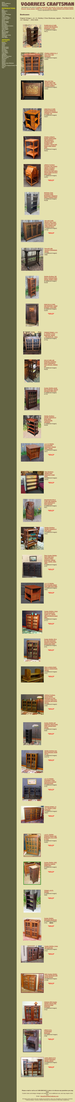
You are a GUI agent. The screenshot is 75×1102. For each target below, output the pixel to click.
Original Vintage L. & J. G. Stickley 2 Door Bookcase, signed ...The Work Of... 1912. (51, 335)
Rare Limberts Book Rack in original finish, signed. (51, 668)
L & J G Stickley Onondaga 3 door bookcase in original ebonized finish (50, 781)
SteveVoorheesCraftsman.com (49, 1096)
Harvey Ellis (44, 7)
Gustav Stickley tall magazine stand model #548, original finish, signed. (51, 725)
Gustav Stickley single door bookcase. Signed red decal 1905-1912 (51, 389)
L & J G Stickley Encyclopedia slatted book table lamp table (50, 585)
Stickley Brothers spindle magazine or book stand (50, 529)
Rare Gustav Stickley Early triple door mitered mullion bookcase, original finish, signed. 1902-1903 (50, 559)
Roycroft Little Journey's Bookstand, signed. (50, 250)
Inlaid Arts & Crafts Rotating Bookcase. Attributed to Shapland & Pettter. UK (51, 111)
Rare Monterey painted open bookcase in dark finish (49, 474)
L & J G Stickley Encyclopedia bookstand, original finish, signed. (50, 446)
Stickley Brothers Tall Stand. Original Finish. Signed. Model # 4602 (50, 278)
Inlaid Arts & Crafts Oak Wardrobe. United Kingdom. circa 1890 (50, 306)
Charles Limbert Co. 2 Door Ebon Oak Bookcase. (51, 54)
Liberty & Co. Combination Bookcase (48, 1031)
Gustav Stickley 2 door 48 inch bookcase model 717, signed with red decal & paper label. (51, 614)
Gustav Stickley (31, 9)
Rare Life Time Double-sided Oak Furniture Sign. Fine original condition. (50, 83)
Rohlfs (37, 9)
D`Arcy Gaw (59, 7)
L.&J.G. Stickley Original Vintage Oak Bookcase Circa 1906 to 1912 (50, 837)
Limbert (39, 7)
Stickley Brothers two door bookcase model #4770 (50, 752)
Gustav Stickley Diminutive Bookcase (50, 919)
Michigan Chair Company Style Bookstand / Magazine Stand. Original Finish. (50, 195)
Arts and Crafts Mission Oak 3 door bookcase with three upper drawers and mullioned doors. (50, 224)
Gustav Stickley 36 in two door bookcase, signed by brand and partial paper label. (50, 641)
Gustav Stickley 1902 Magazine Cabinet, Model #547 (50, 864)
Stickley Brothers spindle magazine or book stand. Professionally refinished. (50, 419)
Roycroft (23, 9)
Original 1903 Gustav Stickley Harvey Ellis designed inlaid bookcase (50, 1004)
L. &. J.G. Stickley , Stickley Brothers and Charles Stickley (57, 9)
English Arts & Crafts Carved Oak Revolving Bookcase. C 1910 (51, 27)
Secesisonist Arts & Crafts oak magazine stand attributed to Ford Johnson (50, 502)
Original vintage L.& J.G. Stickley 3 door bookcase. (50, 808)
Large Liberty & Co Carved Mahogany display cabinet (50, 1059)
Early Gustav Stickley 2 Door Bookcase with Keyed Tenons (51, 975)
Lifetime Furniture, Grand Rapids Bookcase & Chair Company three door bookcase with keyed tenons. (50, 698)
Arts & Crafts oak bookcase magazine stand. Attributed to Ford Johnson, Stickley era (51, 363)
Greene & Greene (68, 7)
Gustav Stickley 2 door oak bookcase (51, 947)
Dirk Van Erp (52, 7)
